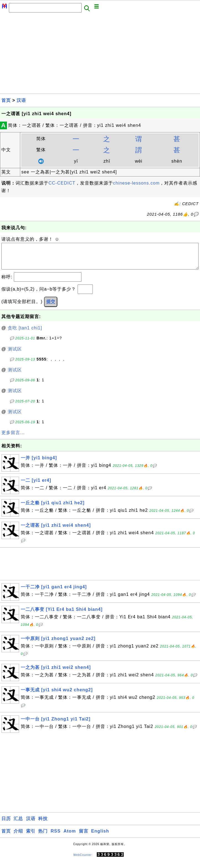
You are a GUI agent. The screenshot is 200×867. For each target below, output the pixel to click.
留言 (83, 836)
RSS (56, 836)
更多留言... (13, 438)
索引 (30, 836)
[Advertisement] (100, 55)
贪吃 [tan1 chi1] (25, 333)
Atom (69, 836)
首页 (6, 100)
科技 (43, 824)
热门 (43, 836)
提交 (50, 307)
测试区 (15, 354)
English (100, 836)
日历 (6, 824)
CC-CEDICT (61, 183)
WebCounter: (83, 860)
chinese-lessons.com (136, 183)
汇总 (18, 824)
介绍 (18, 836)
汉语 (21, 100)
